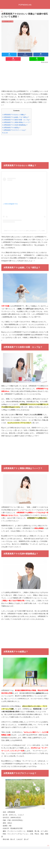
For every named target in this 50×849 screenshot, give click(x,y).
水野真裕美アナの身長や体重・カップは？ (16, 120)
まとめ (5, 133)
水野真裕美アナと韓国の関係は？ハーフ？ (16, 122)
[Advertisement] (25, 76)
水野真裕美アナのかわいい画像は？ (14, 114)
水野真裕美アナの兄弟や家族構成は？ (15, 125)
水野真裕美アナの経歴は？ (11, 127)
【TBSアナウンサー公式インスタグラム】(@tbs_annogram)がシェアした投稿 (24, 230)
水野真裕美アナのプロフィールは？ (14, 130)
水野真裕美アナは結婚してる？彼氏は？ (15, 117)
